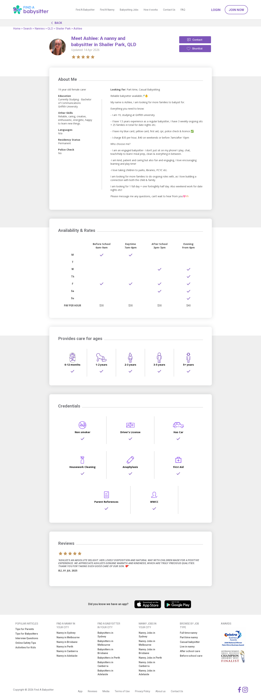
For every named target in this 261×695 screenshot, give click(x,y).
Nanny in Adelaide (67, 655)
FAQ (183, 9)
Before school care (191, 655)
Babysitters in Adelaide (105, 672)
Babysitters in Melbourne (105, 643)
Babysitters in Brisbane (105, 651)
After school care (190, 651)
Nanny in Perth (65, 646)
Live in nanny (187, 646)
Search (27, 28)
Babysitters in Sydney (105, 634)
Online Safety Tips (25, 642)
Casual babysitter (190, 642)
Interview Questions (26, 638)
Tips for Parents (24, 629)
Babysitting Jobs (129, 9)
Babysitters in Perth (109, 657)
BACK (55, 22)
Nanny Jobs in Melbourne (147, 643)
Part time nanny (189, 637)
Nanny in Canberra (67, 651)
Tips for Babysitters (26, 633)
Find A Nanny (107, 9)
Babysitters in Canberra (105, 664)
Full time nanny (188, 632)
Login (216, 10)
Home (16, 28)
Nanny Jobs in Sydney (147, 634)
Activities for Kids (25, 647)
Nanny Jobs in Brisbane (147, 651)
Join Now (236, 10)
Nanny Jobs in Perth (150, 657)
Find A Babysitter (85, 9)
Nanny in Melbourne (68, 637)
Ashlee (78, 28)
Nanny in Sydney (66, 632)
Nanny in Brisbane (67, 642)
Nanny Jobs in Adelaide (147, 672)
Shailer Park (63, 28)
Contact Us (169, 9)
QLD (50, 28)
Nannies (40, 28)
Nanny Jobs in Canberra (147, 664)
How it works (151, 9)
